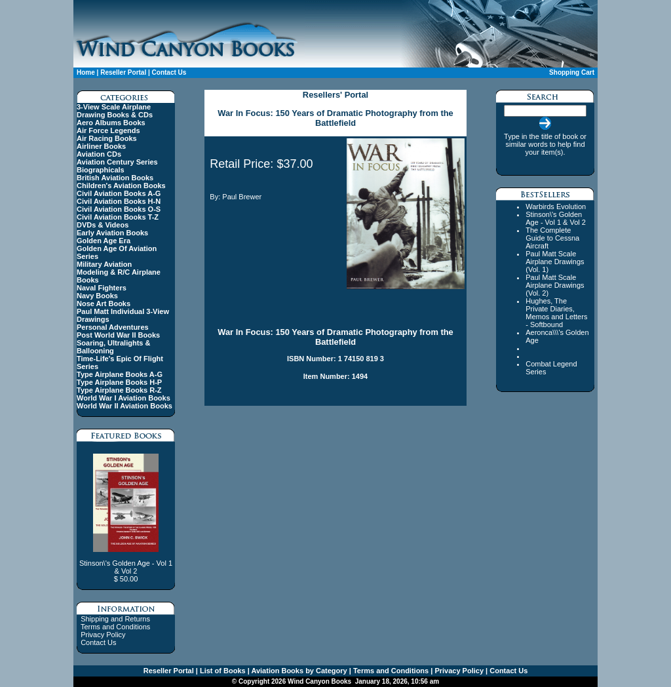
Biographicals (101, 170)
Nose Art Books (103, 303)
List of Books (222, 671)
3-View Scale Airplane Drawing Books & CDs (115, 111)
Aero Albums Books (111, 123)
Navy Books (97, 296)
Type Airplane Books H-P (119, 382)
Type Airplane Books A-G (120, 374)
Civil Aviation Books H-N (119, 201)
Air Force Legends (108, 130)
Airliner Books (101, 146)
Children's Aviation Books (121, 185)
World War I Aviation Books (123, 398)
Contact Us (169, 72)
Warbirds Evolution (556, 206)
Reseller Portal (123, 72)
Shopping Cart (571, 72)
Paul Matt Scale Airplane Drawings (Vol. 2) (555, 285)
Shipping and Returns (115, 619)
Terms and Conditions (115, 627)
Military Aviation (104, 264)
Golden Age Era (103, 241)
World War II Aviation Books (124, 406)
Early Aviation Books (112, 233)
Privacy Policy (103, 634)
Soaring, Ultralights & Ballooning (113, 347)
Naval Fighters (101, 288)
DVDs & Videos (102, 225)
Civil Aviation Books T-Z (118, 217)
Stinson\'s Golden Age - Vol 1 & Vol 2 (556, 218)
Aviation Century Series (117, 162)
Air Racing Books (107, 138)
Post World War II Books (118, 335)
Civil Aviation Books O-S (119, 209)
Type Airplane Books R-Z (119, 390)
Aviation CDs (99, 154)
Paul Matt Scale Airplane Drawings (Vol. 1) (555, 261)
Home (86, 72)
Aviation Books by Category (298, 671)
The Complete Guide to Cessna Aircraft (552, 238)
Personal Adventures (113, 327)
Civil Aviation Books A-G (119, 193)
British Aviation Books (115, 178)
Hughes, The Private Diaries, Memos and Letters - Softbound (556, 312)
